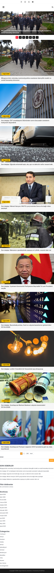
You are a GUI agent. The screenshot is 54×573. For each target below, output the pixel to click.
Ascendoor (29, 570)
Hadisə (2, 542)
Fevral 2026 (3, 500)
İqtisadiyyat (3, 547)
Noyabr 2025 (3, 507)
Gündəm (2, 539)
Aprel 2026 (3, 494)
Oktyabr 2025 (3, 510)
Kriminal (2, 550)
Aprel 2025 (3, 526)
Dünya (2, 536)
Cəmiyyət (2, 534)
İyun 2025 (2, 521)
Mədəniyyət (3, 552)
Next (31, 453)
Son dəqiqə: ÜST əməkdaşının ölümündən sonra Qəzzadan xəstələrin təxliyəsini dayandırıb (24, 471)
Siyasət (2, 560)
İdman (2, 544)
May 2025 (2, 523)
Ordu (1, 558)
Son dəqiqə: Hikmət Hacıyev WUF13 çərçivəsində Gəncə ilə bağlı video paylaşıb (21, 476)
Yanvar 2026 (3, 502)
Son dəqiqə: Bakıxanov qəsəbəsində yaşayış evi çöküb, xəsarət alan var (26, 250)
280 (27, 453)
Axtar (2, 457)
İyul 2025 (2, 518)
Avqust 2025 (3, 515)
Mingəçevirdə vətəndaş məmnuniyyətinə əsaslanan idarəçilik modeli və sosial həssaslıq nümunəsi (26, 468)
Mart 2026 (2, 497)
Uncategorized (4, 566)
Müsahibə (2, 555)
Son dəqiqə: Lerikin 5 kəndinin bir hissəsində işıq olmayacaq (22, 369)
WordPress (41, 570)
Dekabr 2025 (3, 505)
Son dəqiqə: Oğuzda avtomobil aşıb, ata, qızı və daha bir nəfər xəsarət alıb (27, 164)
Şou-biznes (3, 563)
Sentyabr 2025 (4, 513)
